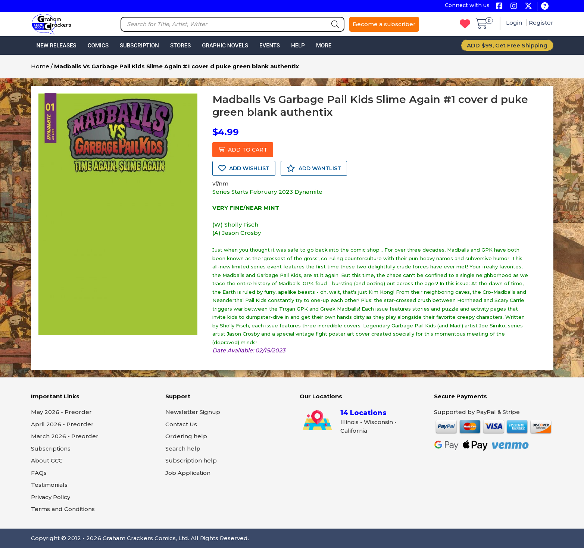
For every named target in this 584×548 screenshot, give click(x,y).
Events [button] (269, 45)
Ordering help (186, 436)
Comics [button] (98, 45)
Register (541, 22)
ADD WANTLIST (314, 168)
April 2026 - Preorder (62, 424)
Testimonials (49, 484)
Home (40, 66)
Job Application (187, 472)
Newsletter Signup (192, 411)
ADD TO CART (242, 149)
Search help (182, 448)
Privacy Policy (50, 497)
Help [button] (298, 45)
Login (515, 22)
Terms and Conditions (63, 509)
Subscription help (191, 460)
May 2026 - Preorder (61, 411)
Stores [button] (180, 45)
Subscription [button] (139, 45)
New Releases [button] (56, 45)
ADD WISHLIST (243, 168)
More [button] (323, 45)
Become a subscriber (384, 24)
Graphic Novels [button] (225, 45)
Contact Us (181, 424)
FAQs (39, 472)
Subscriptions (51, 448)
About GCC (47, 460)
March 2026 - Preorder (65, 436)
